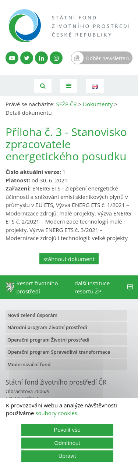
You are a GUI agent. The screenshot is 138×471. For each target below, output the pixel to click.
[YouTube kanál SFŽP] (12, 57)
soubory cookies (56, 413)
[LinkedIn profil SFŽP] (41, 57)
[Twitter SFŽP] (26, 57)
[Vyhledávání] (43, 86)
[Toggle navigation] (68, 86)
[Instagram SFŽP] (56, 57)
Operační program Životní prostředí (48, 339)
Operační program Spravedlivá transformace (58, 352)
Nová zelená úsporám (32, 315)
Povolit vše (67, 430)
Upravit (67, 456)
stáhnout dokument (69, 259)
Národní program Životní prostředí (47, 327)
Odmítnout (67, 443)
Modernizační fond (28, 364)
